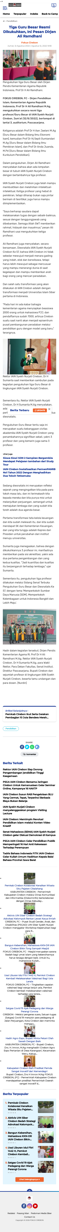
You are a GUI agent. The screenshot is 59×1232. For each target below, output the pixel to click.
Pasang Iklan (23, 1213)
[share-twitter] (27, 747)
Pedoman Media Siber (41, 1213)
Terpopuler (20, 13)
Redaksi (11, 1213)
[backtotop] (29, 1192)
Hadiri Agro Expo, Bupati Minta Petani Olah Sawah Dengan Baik (29, 1040)
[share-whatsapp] (32, 747)
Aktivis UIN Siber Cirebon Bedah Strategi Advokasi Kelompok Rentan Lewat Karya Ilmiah (29, 917)
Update (40, 410)
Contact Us (29, 1217)
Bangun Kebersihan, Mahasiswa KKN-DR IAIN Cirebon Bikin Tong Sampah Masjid (29, 947)
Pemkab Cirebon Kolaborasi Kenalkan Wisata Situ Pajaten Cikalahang (29, 887)
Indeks (34, 13)
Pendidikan (11, 728)
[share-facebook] (22, 747)
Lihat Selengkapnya (29, 1179)
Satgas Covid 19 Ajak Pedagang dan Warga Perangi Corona (29, 1010)
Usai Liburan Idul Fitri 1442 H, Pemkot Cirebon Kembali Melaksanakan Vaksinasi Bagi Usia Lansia (29, 978)
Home (6, 13)
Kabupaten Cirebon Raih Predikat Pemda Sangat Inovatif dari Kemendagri (29, 1070)
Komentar (29, 754)
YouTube (37, 1207)
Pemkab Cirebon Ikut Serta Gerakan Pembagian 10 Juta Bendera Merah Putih (27, 716)
